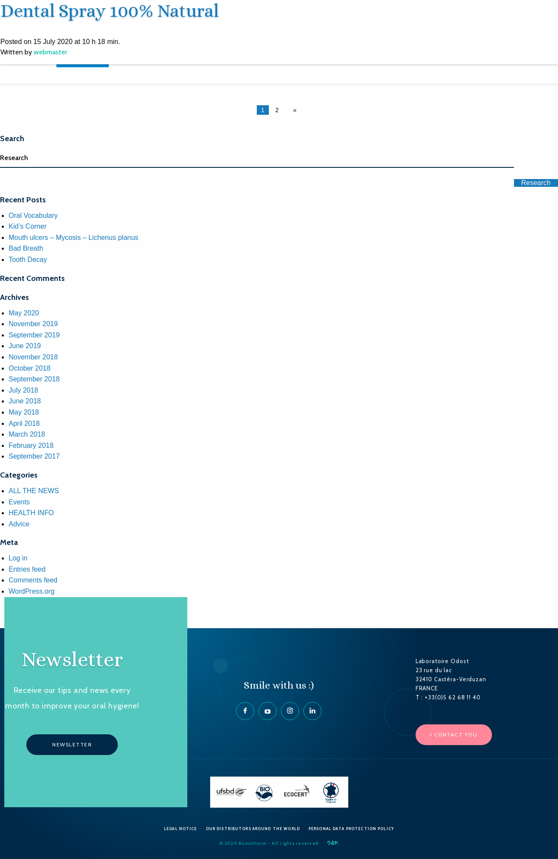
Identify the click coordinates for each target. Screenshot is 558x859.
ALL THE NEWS (34, 490)
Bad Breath (26, 248)
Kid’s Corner (28, 226)
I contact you (454, 734)
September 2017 (34, 456)
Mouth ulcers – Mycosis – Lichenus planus (74, 237)
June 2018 (25, 401)
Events (19, 502)
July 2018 (23, 390)
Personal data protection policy (351, 828)
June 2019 (25, 345)
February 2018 (31, 445)
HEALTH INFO (31, 512)
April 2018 (24, 423)
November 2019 (33, 323)
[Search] (257, 158)
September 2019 (34, 335)
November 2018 (33, 357)
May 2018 (24, 412)
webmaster (50, 51)
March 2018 (27, 434)
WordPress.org (31, 591)
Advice (19, 524)
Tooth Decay (28, 259)
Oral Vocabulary (33, 215)
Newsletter (72, 744)
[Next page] (293, 110)
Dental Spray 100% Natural (109, 10)
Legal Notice (180, 828)
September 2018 (34, 379)
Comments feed (33, 580)
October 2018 (29, 368)
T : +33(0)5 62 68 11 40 (448, 697)
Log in (18, 558)
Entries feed (27, 569)
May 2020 (24, 313)
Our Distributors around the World (253, 828)
